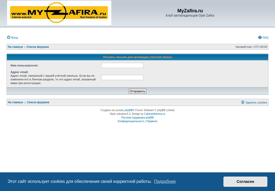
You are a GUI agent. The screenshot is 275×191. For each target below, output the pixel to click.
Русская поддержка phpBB (137, 117)
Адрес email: (20, 72)
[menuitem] (12, 37)
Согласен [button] (245, 181)
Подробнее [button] (165, 181)
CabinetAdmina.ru (154, 113)
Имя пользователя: (24, 65)
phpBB (129, 110)
